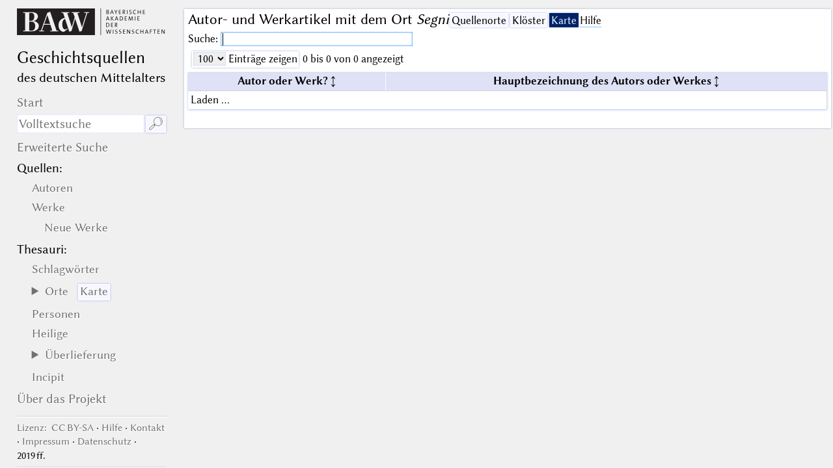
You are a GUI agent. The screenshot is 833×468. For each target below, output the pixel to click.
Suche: (204, 38)
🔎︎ (156, 123)
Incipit (48, 377)
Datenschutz (104, 441)
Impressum (46, 441)
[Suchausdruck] (80, 123)
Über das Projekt (62, 398)
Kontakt (147, 428)
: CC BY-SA (55, 428)
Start (30, 102)
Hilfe (590, 20)
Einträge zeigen (261, 59)
